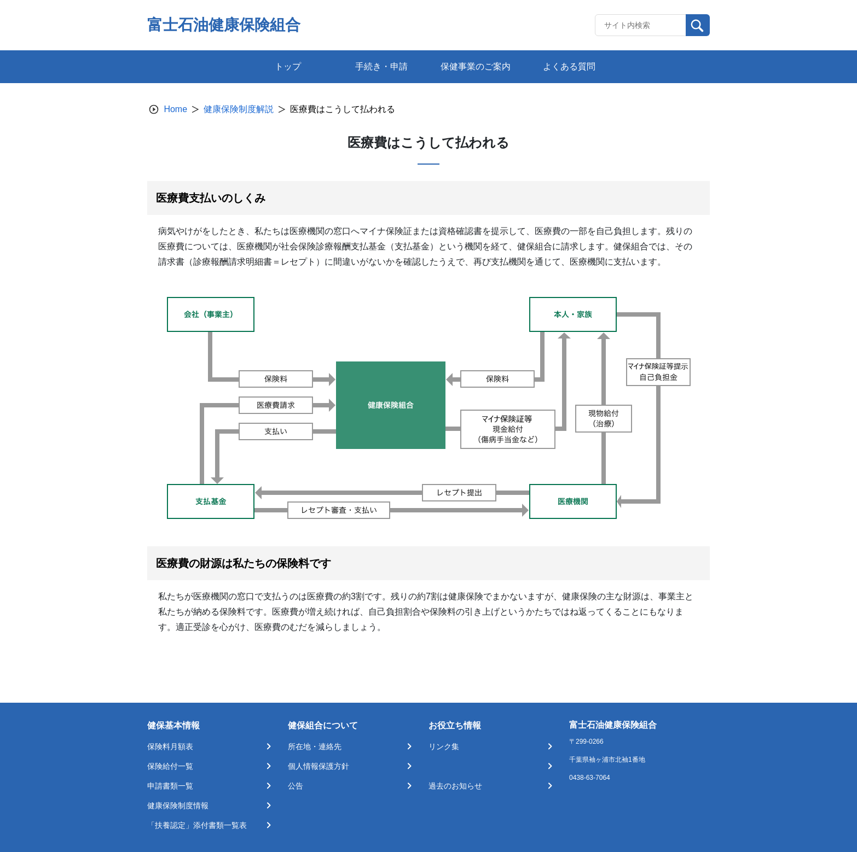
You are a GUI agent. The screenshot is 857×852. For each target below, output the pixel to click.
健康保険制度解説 (239, 109)
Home (175, 109)
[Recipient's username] (640, 25)
